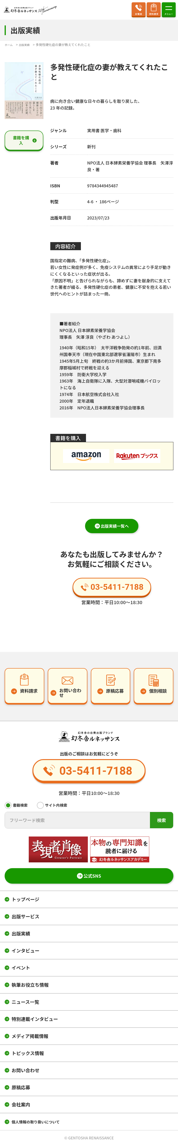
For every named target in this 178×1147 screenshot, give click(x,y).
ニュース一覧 (25, 1003)
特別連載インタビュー (35, 1020)
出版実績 (21, 935)
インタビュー (25, 952)
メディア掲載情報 (30, 1037)
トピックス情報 (28, 1054)
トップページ (25, 901)
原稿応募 (21, 1089)
